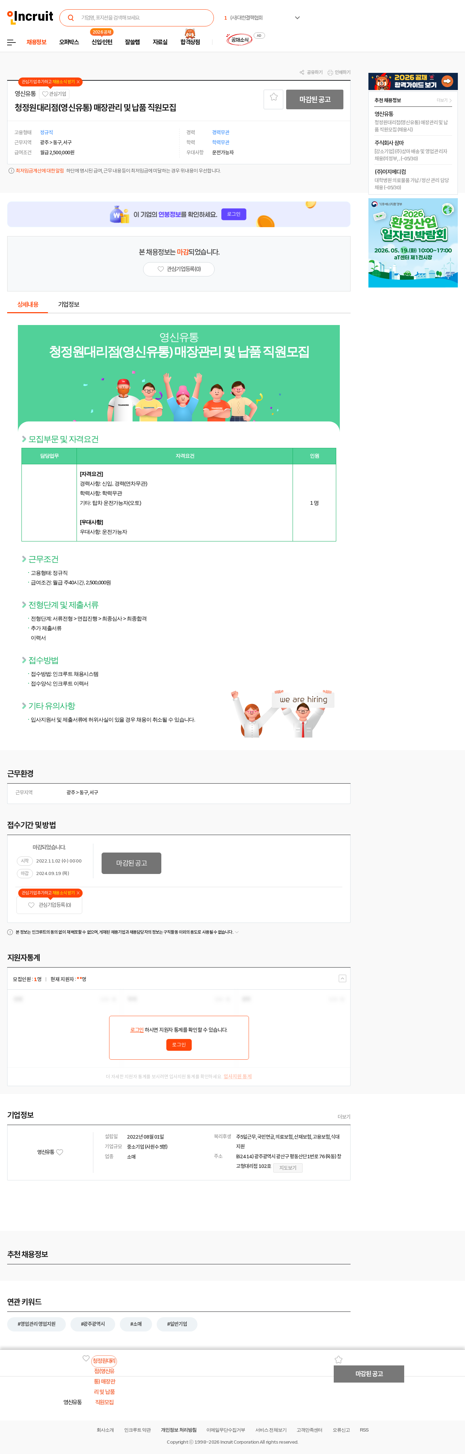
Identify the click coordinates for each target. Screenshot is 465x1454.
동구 (83, 792)
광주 (71, 792)
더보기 (344, 1117)
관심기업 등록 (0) (49, 905)
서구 (93, 792)
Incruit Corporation (239, 1442)
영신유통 (25, 94)
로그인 (137, 1030)
